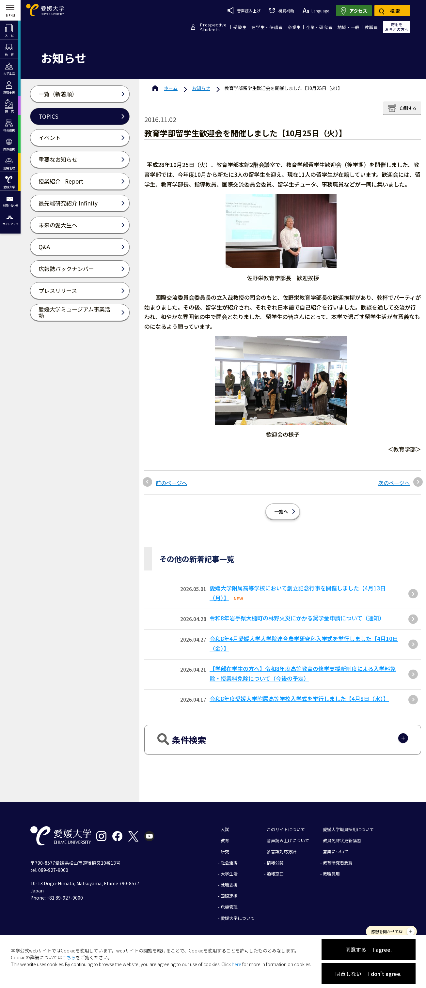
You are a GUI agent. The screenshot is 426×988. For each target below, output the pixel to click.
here (236, 964)
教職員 (371, 27)
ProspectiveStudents (213, 27)
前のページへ (171, 482)
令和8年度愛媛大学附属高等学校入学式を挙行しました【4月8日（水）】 (299, 698)
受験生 (239, 27)
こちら (69, 957)
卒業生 (294, 27)
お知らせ (201, 88)
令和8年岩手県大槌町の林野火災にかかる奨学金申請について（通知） (297, 618)
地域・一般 (349, 27)
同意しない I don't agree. (368, 974)
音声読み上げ (244, 10)
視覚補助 (281, 10)
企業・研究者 (319, 27)
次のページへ (394, 482)
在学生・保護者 (267, 27)
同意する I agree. (368, 949)
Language (316, 10)
